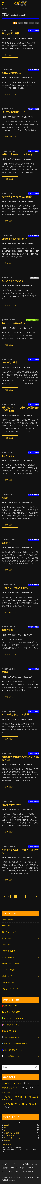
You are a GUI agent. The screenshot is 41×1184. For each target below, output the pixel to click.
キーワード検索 (8, 970)
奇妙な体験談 (11, 1037)
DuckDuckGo (9, 1135)
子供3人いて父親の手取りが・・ (18, 588)
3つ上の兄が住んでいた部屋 (15, 714)
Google (7, 1125)
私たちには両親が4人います (15, 323)
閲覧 (25, 23)
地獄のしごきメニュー (10, 1088)
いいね (31, 23)
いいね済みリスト (9, 957)
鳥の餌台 (6, 543)
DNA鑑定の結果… (11, 362)
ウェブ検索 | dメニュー (13, 1138)
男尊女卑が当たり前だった (15, 239)
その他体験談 (11, 1056)
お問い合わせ (28, 1171)
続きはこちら (7, 1144)
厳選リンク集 (7, 976)
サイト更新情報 (8, 982)
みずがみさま (7, 1092)
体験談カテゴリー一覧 (11, 963)
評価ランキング (8, 938)
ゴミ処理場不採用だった (14, 112)
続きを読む (9, 55)
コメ (37, 23)
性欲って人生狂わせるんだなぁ (17, 154)
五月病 (5, 672)
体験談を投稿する (9, 919)
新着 (15, 23)
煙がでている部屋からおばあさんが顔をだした (20, 1104)
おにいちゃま (8, 455)
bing (5, 1130)
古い (20, 23)
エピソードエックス (29, 1177)
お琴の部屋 (7, 630)
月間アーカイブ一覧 (11, 1171)
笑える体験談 (11, 1031)
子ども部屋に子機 (10, 33)
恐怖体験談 (10, 1006)
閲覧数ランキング (9, 932)
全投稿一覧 (6, 926)
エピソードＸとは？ (10, 989)
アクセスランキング (25, 1168)
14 (32, 896)
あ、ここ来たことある (13, 281)
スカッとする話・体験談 (15, 1043)
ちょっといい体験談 (13, 1018)
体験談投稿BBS (8, 951)
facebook (7, 1141)
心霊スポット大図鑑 (11, 1133)
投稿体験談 (6, 944)
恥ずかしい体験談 (12, 1025)
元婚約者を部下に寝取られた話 (17, 196)
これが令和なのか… (11, 73)
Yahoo (6, 1128)
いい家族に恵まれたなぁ (11, 1083)
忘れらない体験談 (12, 1050)
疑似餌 (5, 498)
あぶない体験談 (11, 1012)
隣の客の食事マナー (11, 805)
